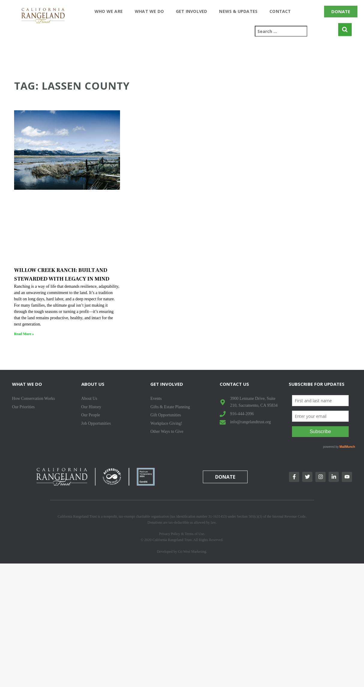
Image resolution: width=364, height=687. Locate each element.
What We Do (149, 11)
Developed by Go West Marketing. (182, 551)
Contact (280, 11)
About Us (92, 384)
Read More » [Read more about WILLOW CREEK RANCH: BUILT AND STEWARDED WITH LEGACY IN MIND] (24, 334)
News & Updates (238, 11)
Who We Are (109, 11)
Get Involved (191, 11)
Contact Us (234, 384)
